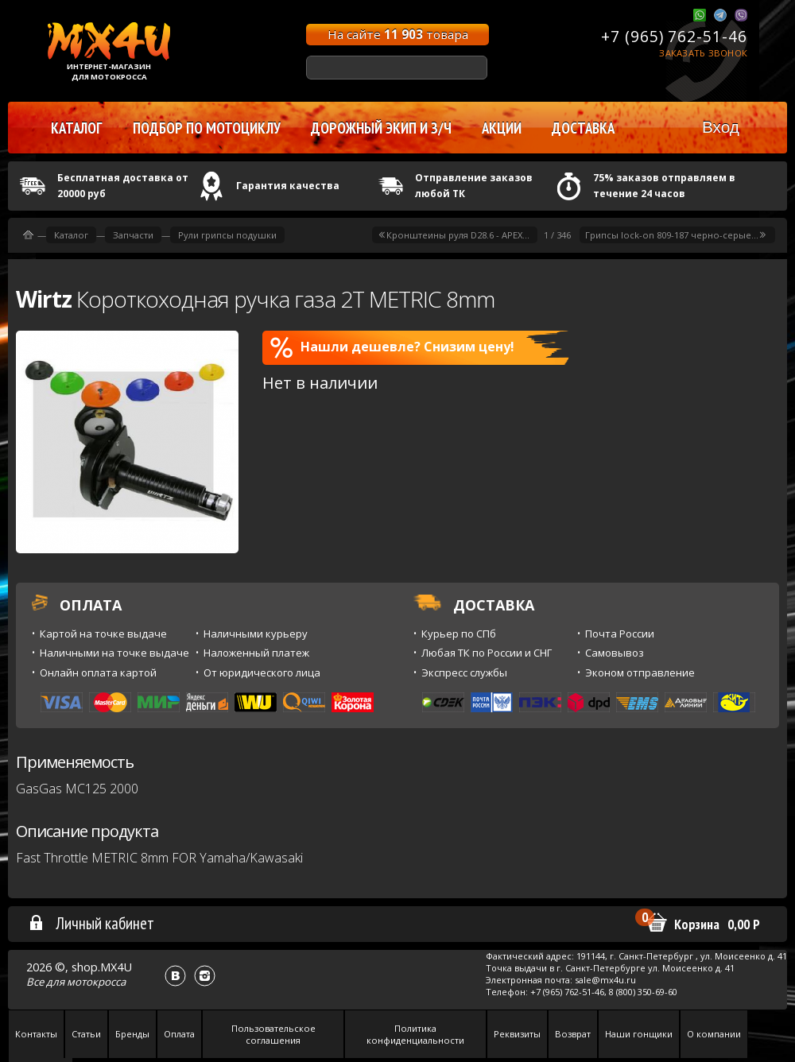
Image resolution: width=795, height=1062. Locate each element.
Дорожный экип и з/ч (381, 128)
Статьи (86, 1034)
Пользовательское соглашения (273, 1034)
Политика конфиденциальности (415, 1034)
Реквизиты (517, 1034)
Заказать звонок (703, 53)
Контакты (36, 1034)
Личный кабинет (91, 923)
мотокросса (96, 982)
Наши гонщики (639, 1034)
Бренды (132, 1034)
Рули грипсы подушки (227, 235)
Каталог (71, 235)
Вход (720, 127)
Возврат (573, 1034)
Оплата (179, 1034)
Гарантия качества (287, 185)
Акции (502, 128)
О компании (714, 1034)
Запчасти (133, 235)
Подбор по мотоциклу (207, 128)
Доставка (583, 128)
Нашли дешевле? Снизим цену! (392, 347)
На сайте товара (398, 34)
